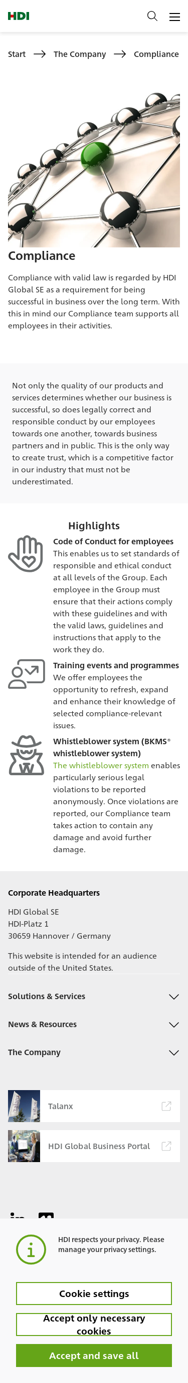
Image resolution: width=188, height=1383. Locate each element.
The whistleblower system (101, 765)
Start (17, 53)
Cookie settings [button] (94, 1293)
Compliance (156, 53)
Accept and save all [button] (94, 1355)
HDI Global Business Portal (89, 1146)
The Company (80, 53)
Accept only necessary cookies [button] (94, 1324)
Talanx (89, 1106)
